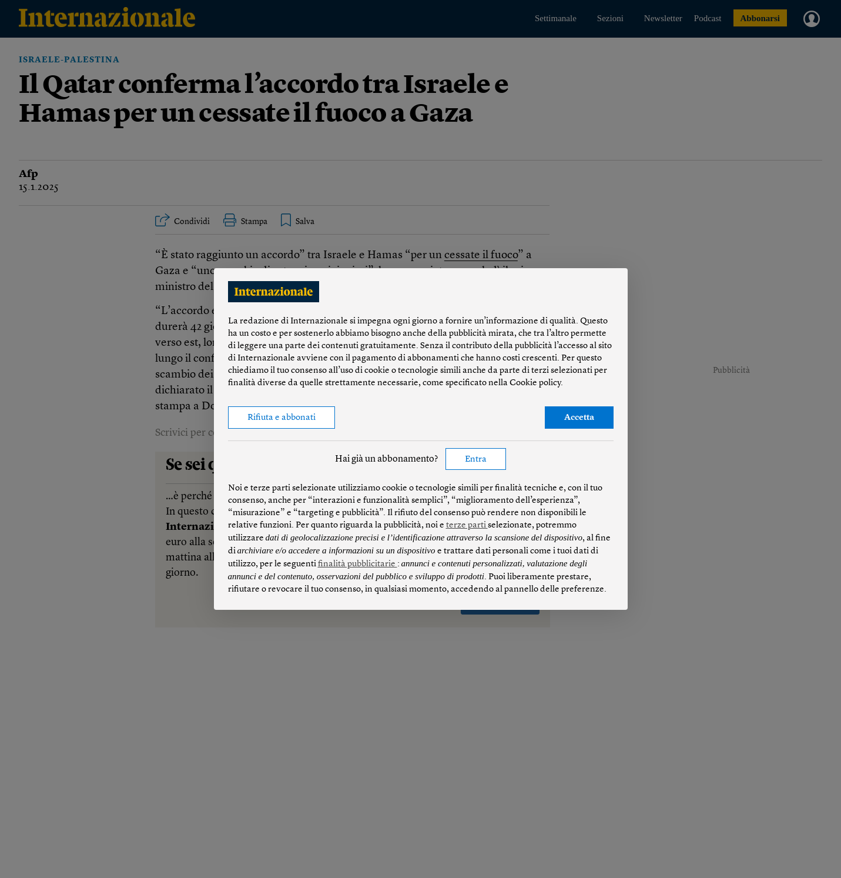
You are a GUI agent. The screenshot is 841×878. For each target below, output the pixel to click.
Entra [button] (476, 459)
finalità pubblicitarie (357, 564)
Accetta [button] (579, 417)
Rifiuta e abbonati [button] (281, 417)
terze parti (467, 525)
